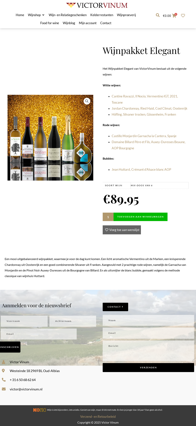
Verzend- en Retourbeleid (98, 417)
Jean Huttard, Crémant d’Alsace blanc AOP (141, 169)
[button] (36, 15)
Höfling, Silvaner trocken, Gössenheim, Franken (144, 114)
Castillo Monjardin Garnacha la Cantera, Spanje (144, 136)
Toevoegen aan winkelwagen (140, 216)
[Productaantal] (108, 217)
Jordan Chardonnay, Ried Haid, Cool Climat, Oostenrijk (149, 108)
